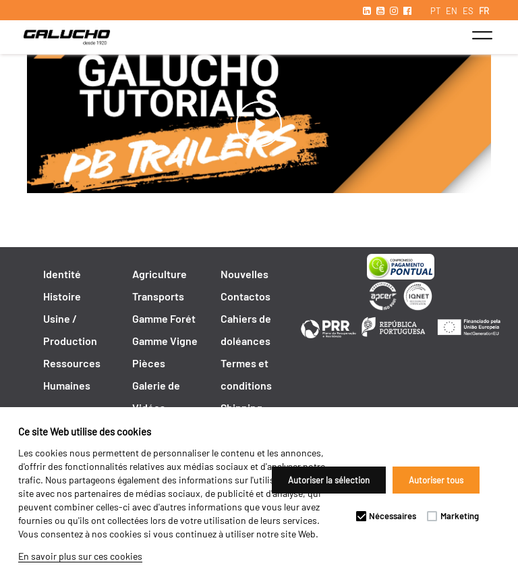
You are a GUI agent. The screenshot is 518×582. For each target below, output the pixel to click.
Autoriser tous (436, 480)
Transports (158, 296)
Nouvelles (244, 273)
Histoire (62, 296)
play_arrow (259, 124)
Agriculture (159, 273)
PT (435, 10)
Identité (62, 273)
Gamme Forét (164, 318)
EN (451, 10)
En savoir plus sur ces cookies (80, 556)
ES (468, 10)
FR (484, 10)
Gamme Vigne (165, 340)
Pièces (148, 362)
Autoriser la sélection (329, 480)
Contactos (245, 296)
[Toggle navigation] (481, 35)
